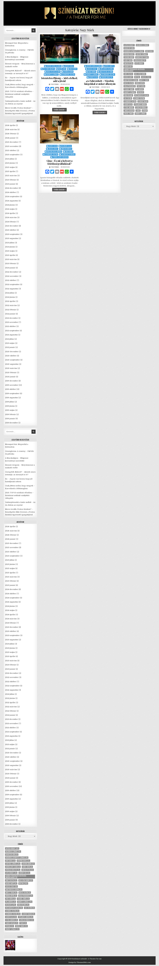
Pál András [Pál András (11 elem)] (10, 902)
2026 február (10, 134)
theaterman (55, 84)
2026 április (10, 125)
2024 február (10, 222)
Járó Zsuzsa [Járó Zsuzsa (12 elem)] (11, 880)
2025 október (10, 150)
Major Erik (62, 69)
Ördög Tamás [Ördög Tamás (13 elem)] (21, 926)
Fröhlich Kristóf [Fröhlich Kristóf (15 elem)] (13, 870)
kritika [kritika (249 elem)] (23, 883)
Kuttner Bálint (48, 69)
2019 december (11, 381)
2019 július (9, 402)
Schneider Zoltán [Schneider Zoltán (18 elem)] (13, 914)
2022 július (9, 293)
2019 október (10, 389)
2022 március (11, 305)
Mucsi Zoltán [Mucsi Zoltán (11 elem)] (24, 892)
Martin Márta (67, 149)
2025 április (10, 171)
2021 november (11, 322)
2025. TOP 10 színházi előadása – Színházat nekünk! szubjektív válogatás (19, 94)
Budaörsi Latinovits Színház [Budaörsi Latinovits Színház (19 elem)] (17, 857)
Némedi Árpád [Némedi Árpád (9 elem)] (11, 895)
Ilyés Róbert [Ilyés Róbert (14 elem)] (11, 873)
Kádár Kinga (69, 66)
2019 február (10, 414)
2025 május (10, 167)
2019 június (10, 406)
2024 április (10, 213)
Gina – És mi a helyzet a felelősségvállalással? (59, 162)
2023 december (11, 226)
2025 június (10, 163)
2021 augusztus (11, 335)
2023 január (10, 268)
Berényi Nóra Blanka (54, 66)
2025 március (11, 176)
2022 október (10, 280)
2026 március (11, 129)
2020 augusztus (11, 364)
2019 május (10, 410)
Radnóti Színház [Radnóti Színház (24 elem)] (25, 902)
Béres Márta (109, 66)
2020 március (11, 368)
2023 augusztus (11, 238)
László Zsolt (92, 69)
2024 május (10, 209)
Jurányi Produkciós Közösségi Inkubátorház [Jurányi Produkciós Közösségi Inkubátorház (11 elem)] (16, 877)
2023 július (9, 243)
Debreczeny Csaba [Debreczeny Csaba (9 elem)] (13, 867)
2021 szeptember (12, 331)
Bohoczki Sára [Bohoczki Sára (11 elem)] (12, 854)
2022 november (11, 276)
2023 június (10, 247)
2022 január (10, 314)
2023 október (10, 230)
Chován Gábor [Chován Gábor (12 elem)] (28, 864)
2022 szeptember (12, 284)
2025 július (9, 159)
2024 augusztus (11, 201)
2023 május (10, 251)
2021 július (9, 339)
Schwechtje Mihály (68, 154)
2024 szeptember (12, 196)
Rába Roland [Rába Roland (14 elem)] (23, 905)
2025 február (10, 180)
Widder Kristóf (106, 77)
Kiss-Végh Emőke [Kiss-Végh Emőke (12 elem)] (25, 880)
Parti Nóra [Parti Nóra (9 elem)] (10, 899)
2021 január (10, 347)
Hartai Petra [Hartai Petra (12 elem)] (27, 870)
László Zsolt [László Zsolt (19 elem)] (11, 886)
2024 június (10, 205)
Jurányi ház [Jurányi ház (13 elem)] (24, 873)
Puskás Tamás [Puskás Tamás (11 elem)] (23, 899)
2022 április (10, 301)
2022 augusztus (11, 289)
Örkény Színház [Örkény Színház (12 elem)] (12, 929)
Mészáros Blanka (107, 69)
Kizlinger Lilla (66, 146)
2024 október (10, 192)
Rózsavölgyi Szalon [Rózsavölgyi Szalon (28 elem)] (14, 908)
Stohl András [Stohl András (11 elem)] (11, 920)
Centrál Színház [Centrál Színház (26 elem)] (13, 864)
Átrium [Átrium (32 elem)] (9, 926)
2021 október (10, 326)
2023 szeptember (12, 234)
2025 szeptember (12, 155)
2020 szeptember (12, 360)
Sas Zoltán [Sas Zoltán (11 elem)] (29, 908)
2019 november (11, 385)
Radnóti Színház (52, 74)
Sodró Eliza (93, 77)
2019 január (10, 419)
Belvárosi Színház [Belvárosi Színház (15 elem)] (13, 851)
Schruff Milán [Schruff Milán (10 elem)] (28, 914)
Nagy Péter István (53, 72)
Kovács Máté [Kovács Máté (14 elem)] (11, 883)
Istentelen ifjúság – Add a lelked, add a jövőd (59, 79)
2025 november (11, 146)
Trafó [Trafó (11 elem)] (23, 923)
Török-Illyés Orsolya (60, 157)
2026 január (10, 138)
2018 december (11, 423)
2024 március (11, 217)
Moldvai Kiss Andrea (54, 151)
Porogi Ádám (68, 72)
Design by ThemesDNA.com (79, 962)
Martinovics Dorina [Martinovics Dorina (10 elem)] (14, 889)
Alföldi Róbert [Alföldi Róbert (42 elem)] (12, 848)
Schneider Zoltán (68, 74)
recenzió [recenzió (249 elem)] (10, 905)
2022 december (11, 272)
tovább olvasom (60, 109)
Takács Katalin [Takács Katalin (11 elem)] (12, 923)
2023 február (10, 263)
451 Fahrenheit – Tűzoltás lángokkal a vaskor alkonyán (100, 82)
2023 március (11, 259)
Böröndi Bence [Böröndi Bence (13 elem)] (23, 861)
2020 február (10, 372)
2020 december (11, 352)
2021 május (9, 343)
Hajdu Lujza (53, 146)
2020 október (10, 356)
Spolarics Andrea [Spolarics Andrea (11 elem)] (25, 917)
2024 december (11, 188)
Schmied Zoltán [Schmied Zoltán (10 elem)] (12, 911)
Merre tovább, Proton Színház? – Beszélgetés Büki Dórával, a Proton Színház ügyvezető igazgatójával (20, 110)
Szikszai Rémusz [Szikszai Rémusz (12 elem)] (26, 920)
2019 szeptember (12, 393)
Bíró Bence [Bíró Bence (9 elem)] (10, 861)
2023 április (10, 255)
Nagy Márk (73, 69)
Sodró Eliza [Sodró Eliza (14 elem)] (11, 917)
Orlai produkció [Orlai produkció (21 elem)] (25, 895)
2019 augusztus (11, 398)
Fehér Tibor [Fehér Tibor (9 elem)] (27, 867)
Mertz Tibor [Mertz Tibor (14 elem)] (11, 892)
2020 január (10, 377)
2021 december (11, 318)
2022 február (10, 310)
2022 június (10, 297)
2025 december (11, 142)
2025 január (10, 184)
